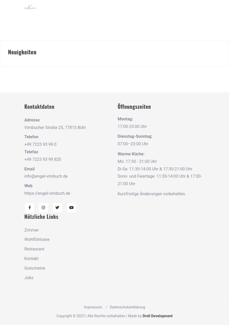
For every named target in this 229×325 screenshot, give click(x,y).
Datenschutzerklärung (127, 307)
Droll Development (158, 316)
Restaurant (34, 249)
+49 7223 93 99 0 (40, 144)
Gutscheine (34, 268)
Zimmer (31, 230)
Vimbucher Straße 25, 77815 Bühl (55, 127)
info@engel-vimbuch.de (46, 176)
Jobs (28, 277)
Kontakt (31, 258)
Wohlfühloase (36, 239)
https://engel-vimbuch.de (47, 193)
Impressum (93, 307)
